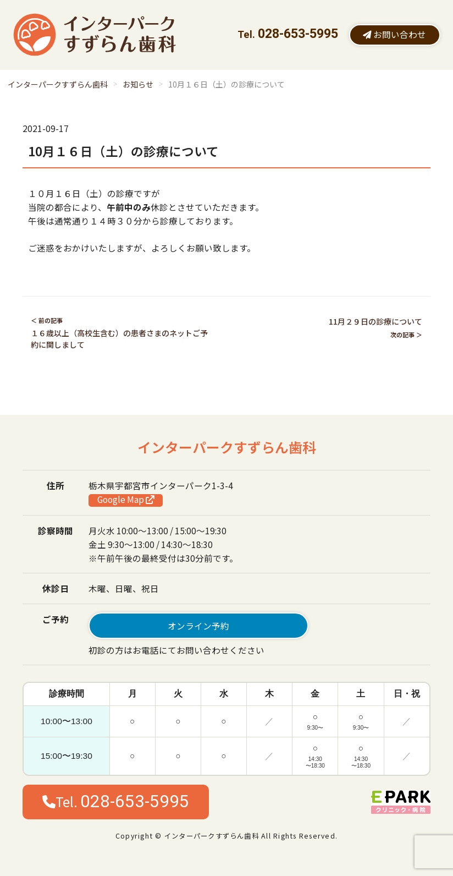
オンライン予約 (198, 626)
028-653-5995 (298, 33)
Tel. (115, 801)
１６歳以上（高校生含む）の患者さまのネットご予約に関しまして (119, 338)
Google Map (125, 499)
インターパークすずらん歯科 (58, 84)
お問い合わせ (394, 34)
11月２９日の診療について (375, 321)
